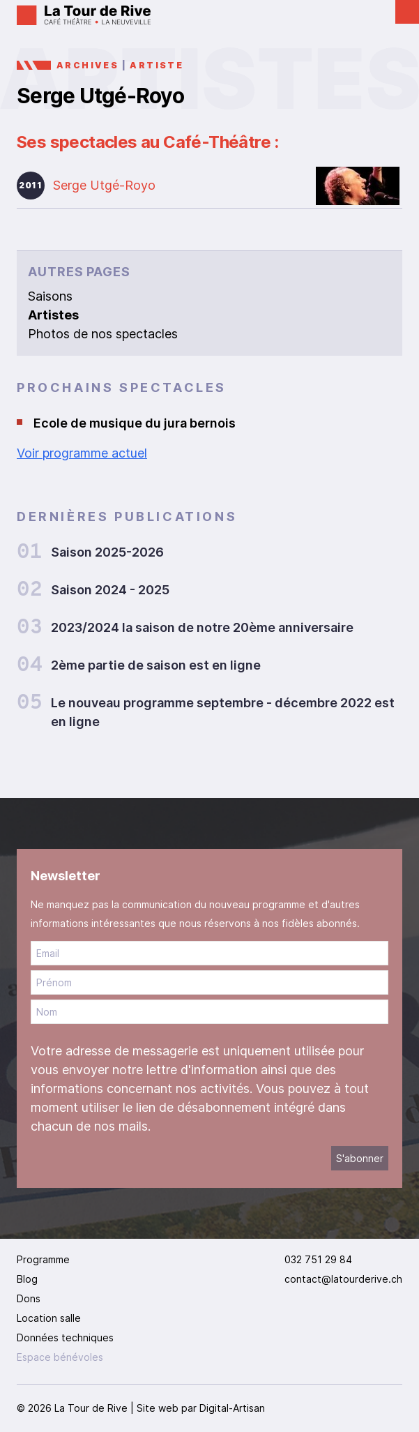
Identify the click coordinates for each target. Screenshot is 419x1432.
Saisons (50, 296)
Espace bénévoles (60, 1357)
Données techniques (65, 1337)
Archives (87, 65)
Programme (43, 1259)
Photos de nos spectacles (103, 333)
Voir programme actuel (82, 453)
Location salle (49, 1318)
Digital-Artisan (232, 1408)
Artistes (53, 315)
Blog (27, 1279)
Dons (28, 1298)
